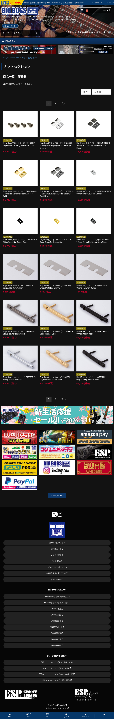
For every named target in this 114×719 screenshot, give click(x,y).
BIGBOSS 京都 (56, 633)
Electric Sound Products (57, 705)
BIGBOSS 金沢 (56, 621)
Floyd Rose (14, 58)
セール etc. (66, 715)
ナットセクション (29, 58)
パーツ (5, 58)
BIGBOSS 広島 (56, 639)
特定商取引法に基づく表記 (56, 573)
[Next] (63, 103)
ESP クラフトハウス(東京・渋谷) (57, 668)
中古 (47, 715)
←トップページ (57, 495)
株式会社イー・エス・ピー (57, 708)
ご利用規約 (56, 561)
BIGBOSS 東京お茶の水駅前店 (56, 596)
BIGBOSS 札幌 (56, 609)
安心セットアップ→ (10, 26)
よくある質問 (56, 555)
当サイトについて (56, 543)
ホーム (10, 716)
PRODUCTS (8, 41)
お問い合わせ (56, 579)
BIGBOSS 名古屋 (56, 627)
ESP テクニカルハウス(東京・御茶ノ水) (57, 662)
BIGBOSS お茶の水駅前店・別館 (56, 602)
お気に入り (96, 32)
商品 (28, 715)
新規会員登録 (83, 32)
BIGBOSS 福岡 (56, 645)
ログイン (108, 32)
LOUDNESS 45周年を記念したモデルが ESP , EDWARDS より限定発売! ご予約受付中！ (58, 2)
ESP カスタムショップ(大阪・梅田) (57, 680)
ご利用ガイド (70, 32)
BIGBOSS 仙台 (56, 615)
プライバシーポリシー (56, 567)
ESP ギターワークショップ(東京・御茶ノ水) (57, 674)
